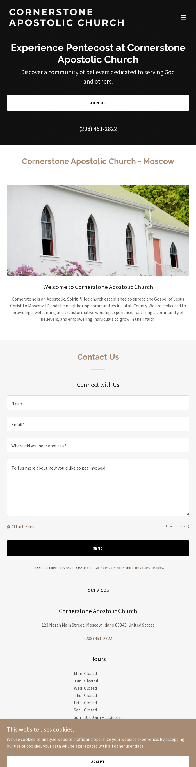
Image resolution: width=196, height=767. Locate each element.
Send (98, 548)
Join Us (98, 102)
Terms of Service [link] (143, 567)
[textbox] (98, 402)
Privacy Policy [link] (115, 567)
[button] (183, 17)
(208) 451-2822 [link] (98, 129)
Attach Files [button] (22, 526)
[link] (70, 24)
